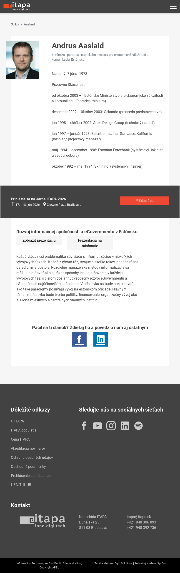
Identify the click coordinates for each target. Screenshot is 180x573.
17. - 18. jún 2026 (25, 204)
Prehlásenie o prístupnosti (31, 476)
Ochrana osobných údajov (32, 457)
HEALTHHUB (21, 485)
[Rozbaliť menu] (173, 6)
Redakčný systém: (146, 563)
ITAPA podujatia (24, 430)
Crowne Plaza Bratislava (64, 204)
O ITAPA (17, 421)
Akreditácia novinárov (28, 448)
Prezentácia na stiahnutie (90, 243)
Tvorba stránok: (104, 563)
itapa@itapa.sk (139, 517)
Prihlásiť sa (144, 200)
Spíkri (15, 24)
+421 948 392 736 (141, 528)
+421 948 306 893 (141, 522)
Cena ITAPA (20, 439)
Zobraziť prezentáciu (39, 240)
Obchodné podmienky (28, 466)
